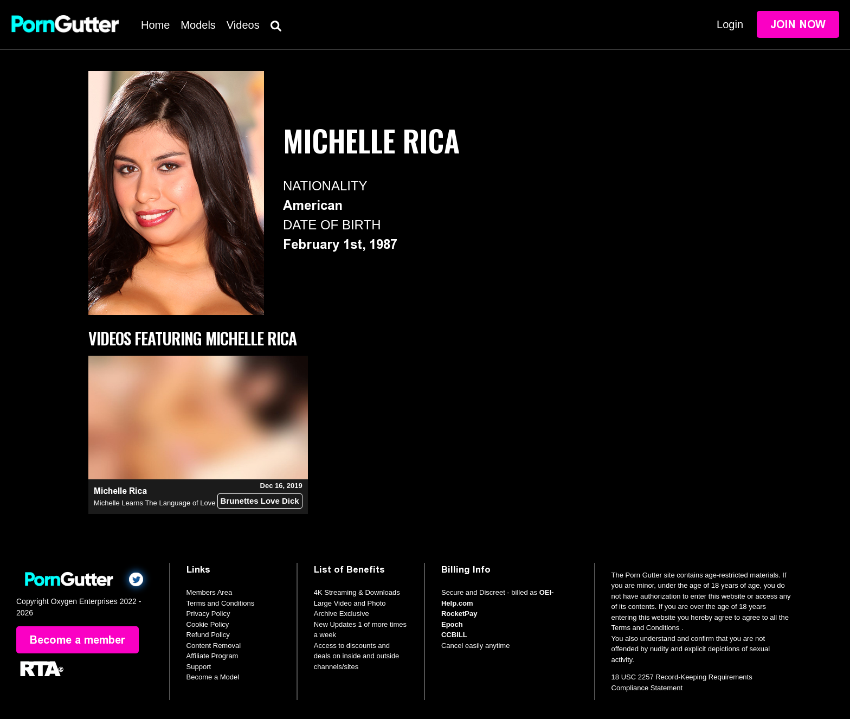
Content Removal (213, 645)
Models (198, 25)
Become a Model (213, 677)
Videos (243, 25)
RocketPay (459, 613)
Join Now (798, 24)
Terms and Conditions (220, 603)
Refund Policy (208, 635)
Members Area (209, 592)
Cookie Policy (207, 624)
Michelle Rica (120, 491)
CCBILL (454, 635)
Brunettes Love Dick (260, 500)
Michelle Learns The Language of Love (155, 503)
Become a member (77, 639)
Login (730, 24)
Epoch (452, 624)
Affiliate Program (212, 656)
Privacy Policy (208, 613)
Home (155, 25)
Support (198, 667)
